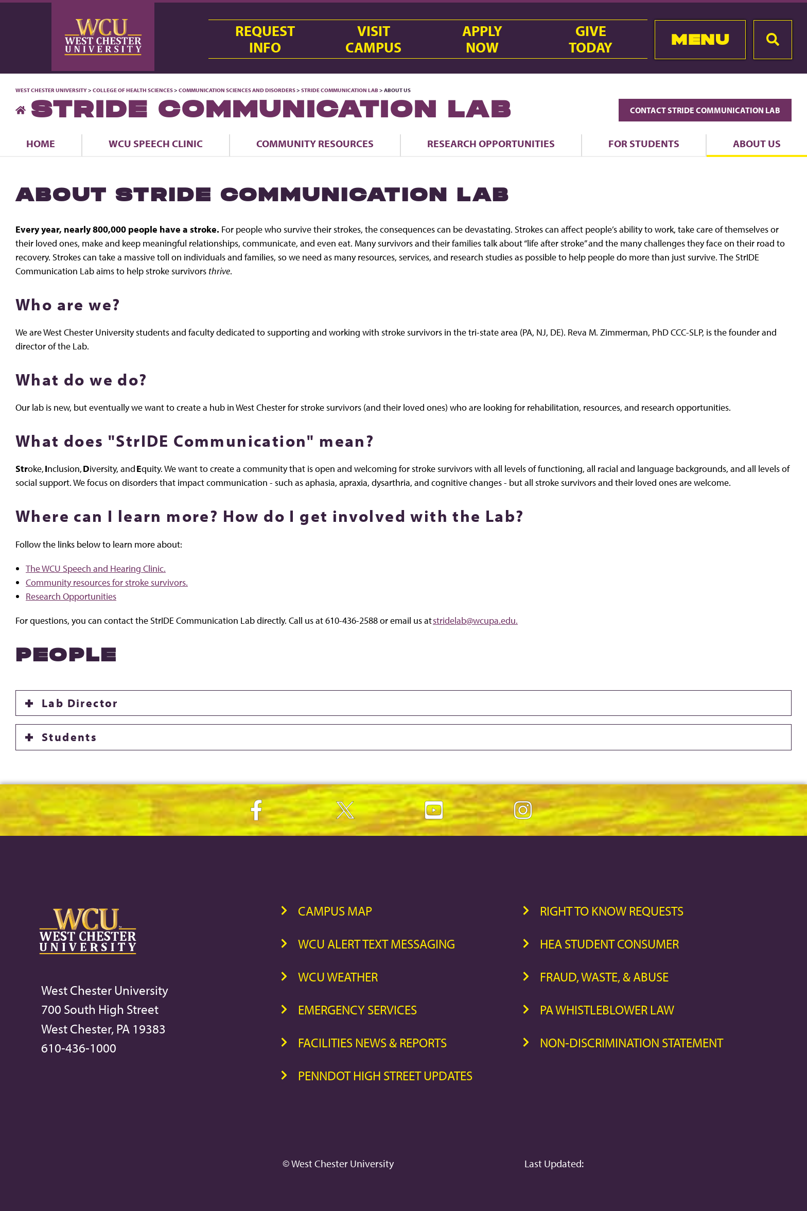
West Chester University (51, 90)
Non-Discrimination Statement (631, 1042)
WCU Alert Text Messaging (376, 944)
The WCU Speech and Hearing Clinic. (96, 568)
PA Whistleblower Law (607, 1009)
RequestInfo (265, 39)
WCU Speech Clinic (156, 143)
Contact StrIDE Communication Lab (705, 110)
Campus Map (335, 911)
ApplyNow (482, 39)
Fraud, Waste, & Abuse (604, 977)
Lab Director (80, 703)
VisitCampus (373, 39)
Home (40, 143)
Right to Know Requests (611, 911)
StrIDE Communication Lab (339, 90)
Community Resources (315, 143)
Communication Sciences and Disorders (237, 90)
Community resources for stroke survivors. (107, 582)
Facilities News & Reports (372, 1042)
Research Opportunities (491, 143)
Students (69, 737)
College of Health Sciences (133, 90)
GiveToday (590, 39)
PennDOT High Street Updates (385, 1075)
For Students (643, 143)
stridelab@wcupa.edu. (475, 620)
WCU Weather (338, 977)
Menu (700, 39)
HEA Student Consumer (609, 944)
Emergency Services (357, 1009)
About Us (757, 143)
